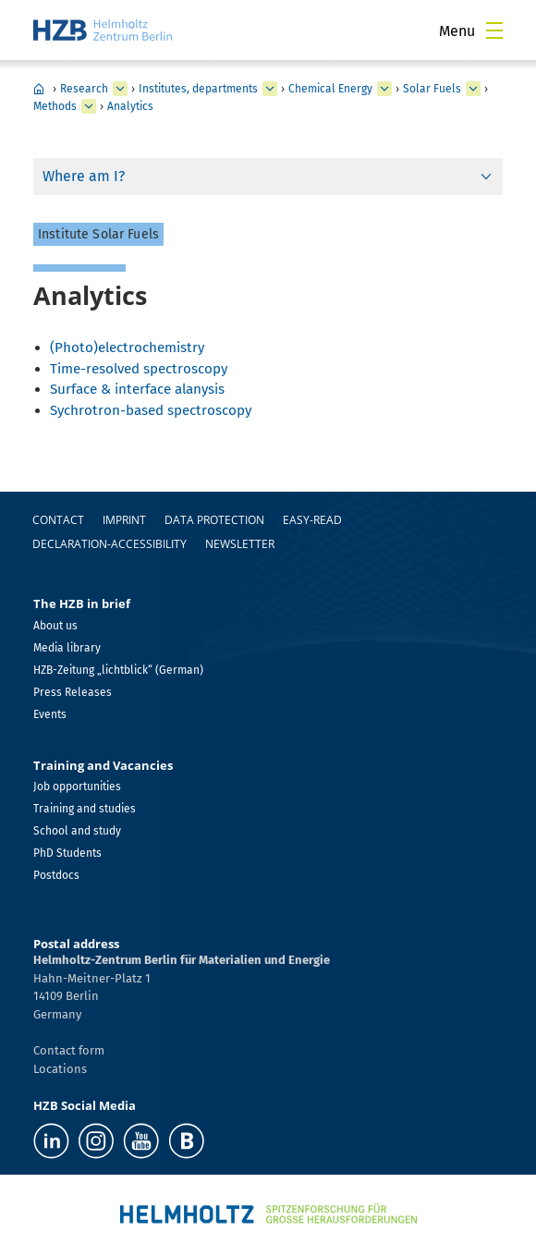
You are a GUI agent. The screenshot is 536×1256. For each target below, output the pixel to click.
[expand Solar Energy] (384, 88)
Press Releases (72, 692)
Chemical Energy (330, 88)
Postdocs (56, 875)
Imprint (124, 520)
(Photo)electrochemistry (127, 347)
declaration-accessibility (109, 544)
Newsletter (239, 544)
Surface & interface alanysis (137, 389)
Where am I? (84, 176)
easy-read (312, 520)
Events (50, 714)
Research (84, 88)
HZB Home (38, 88)
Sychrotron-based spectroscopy (150, 410)
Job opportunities (77, 786)
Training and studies (84, 808)
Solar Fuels (432, 88)
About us (55, 625)
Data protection (214, 520)
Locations (60, 1069)
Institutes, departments (198, 88)
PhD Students (67, 853)
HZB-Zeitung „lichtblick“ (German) (118, 670)
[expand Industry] (120, 88)
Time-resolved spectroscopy (138, 368)
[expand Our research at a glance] (269, 88)
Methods (55, 106)
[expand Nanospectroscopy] (473, 88)
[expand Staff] (88, 106)
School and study (77, 830)
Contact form (68, 1050)
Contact (58, 520)
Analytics (130, 106)
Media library (67, 647)
